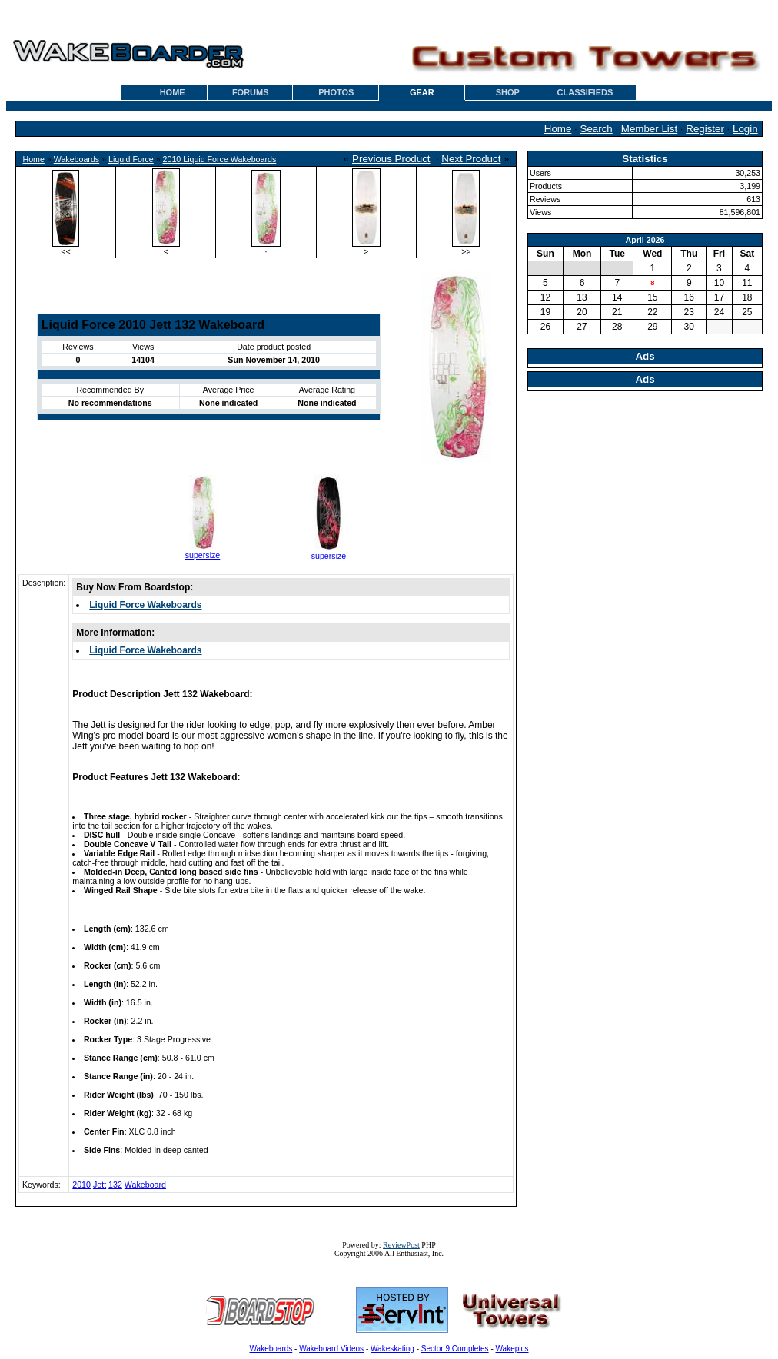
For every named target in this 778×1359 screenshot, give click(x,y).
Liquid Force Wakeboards (145, 605)
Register (705, 129)
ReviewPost (401, 1245)
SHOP (508, 92)
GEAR (422, 92)
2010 (81, 1184)
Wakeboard (145, 1184)
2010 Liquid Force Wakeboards (220, 159)
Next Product (470, 158)
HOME (172, 92)
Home (558, 129)
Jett (99, 1184)
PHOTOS (336, 92)
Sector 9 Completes (455, 1348)
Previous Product (391, 158)
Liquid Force (131, 159)
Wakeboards (76, 159)
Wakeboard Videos (331, 1348)
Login (745, 129)
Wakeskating (392, 1348)
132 (115, 1184)
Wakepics (512, 1348)
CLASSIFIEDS (585, 92)
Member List (649, 129)
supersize (203, 555)
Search (596, 129)
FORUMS (250, 92)
